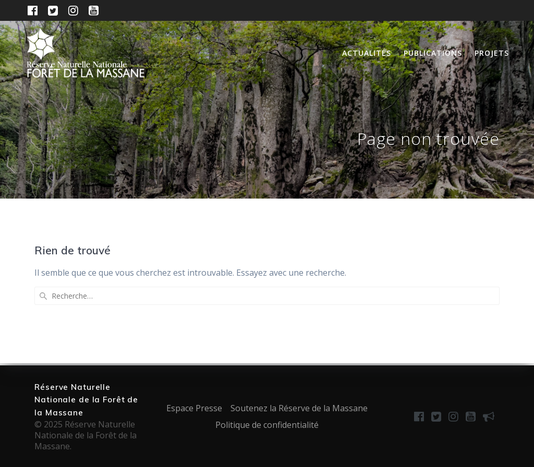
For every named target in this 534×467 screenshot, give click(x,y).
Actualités (366, 53)
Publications (433, 53)
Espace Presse (194, 408)
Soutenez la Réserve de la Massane (299, 408)
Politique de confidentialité (267, 425)
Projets (492, 53)
